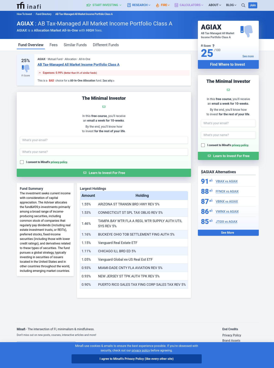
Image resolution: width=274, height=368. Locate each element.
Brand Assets (231, 340)
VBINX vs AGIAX (227, 201)
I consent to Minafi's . (228, 145)
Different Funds (106, 45)
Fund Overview (30, 45)
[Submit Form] (228, 156)
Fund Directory (43, 14)
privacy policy (240, 145)
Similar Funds (75, 45)
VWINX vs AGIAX (227, 211)
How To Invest (24, 14)
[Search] (244, 5)
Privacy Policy (231, 335)
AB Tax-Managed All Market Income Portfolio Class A (78, 64)
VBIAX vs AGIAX (227, 181)
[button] (106, 5)
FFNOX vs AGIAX (227, 191)
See (248, 56)
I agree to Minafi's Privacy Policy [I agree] (137, 359)
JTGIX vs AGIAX (226, 221)
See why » (108, 80)
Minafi (21, 329)
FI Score (26, 75)
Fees (53, 45)
